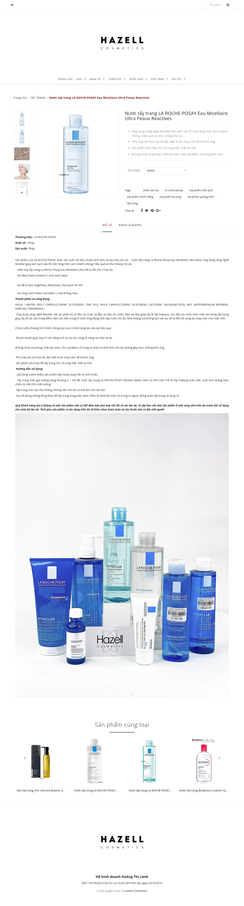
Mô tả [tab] (107, 225)
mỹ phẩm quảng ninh (201, 197)
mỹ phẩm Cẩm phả (201, 190)
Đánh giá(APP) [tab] (130, 225)
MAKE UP (95, 79)
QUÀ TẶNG (157, 79)
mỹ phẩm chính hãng (140, 197)
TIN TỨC (177, 79)
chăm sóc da (150, 190)
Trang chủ (65, 79)
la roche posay (174, 190)
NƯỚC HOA (136, 79)
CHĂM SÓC (115, 79)
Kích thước (134, 170)
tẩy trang (132, 203)
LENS (79, 79)
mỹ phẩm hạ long (170, 197)
